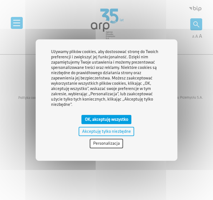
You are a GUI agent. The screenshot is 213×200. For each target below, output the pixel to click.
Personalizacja (106, 143)
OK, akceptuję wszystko (106, 119)
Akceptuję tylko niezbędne (106, 131)
